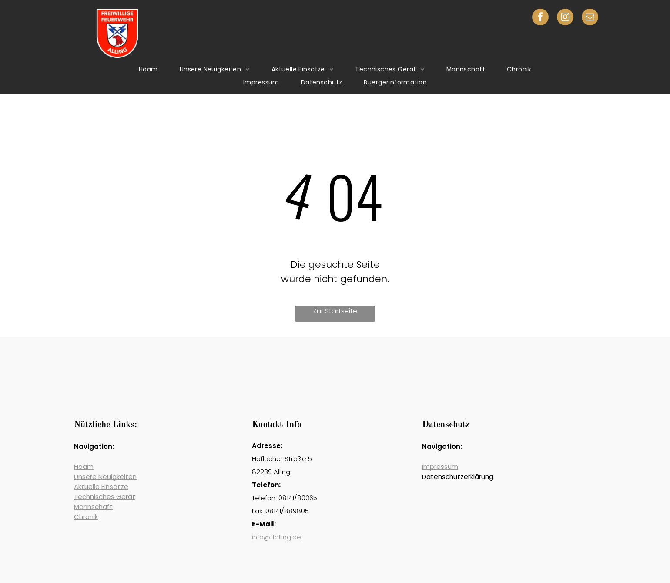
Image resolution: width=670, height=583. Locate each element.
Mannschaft (93, 506)
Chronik (86, 516)
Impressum (440, 466)
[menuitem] (148, 69)
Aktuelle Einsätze (101, 486)
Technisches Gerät (104, 496)
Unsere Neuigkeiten (105, 476)
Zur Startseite (335, 311)
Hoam (84, 466)
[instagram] (565, 18)
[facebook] (540, 18)
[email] (590, 18)
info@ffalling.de (276, 537)
